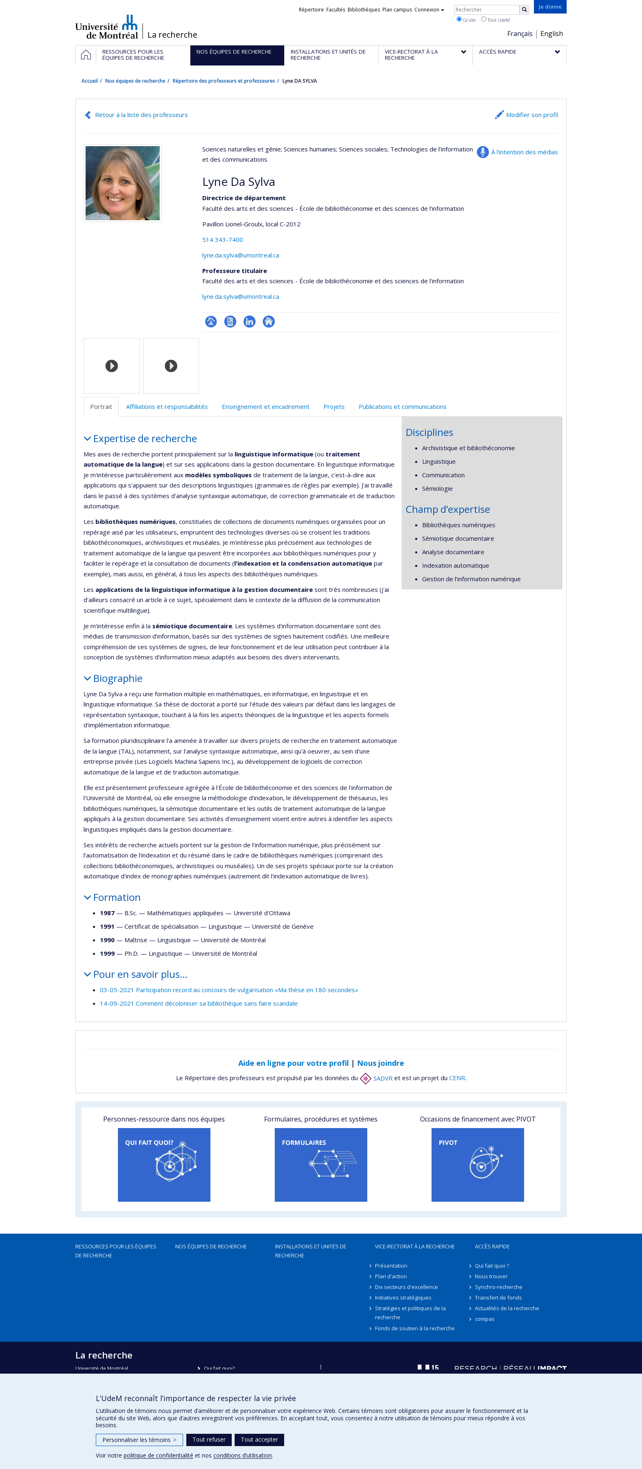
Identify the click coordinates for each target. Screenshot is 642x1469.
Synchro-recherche (498, 1287)
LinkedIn (249, 321)
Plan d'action (391, 1276)
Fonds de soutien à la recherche (415, 1328)
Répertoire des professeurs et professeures (224, 80)
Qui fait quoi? (219, 1368)
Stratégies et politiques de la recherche (410, 1312)
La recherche (172, 35)
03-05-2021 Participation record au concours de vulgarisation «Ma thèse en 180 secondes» (229, 990)
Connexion (429, 9)
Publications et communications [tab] (403, 406)
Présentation (391, 1265)
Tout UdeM (495, 19)
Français (520, 33)
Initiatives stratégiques (403, 1297)
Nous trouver (491, 1276)
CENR (457, 1078)
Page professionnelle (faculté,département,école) (211, 321)
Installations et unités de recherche (310, 1251)
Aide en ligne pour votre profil (293, 1063)
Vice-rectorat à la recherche (415, 1246)
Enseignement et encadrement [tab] (266, 406)
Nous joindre (380, 1063)
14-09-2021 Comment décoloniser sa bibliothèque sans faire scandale (199, 1003)
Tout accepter (259, 1439)
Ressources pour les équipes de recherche (115, 1251)
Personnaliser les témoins (139, 1440)
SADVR (376, 1078)
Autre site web (268, 321)
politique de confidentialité (158, 1455)
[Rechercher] (524, 10)
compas (485, 1318)
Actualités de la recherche (507, 1308)
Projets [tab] (334, 406)
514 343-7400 (222, 239)
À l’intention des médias (524, 152)
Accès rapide (492, 1246)
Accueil (89, 80)
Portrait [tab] (101, 406)
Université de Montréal (106, 26)
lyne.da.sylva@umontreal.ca (240, 255)
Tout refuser (209, 1439)
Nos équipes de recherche (135, 80)
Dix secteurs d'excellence (406, 1287)
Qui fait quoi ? (492, 1265)
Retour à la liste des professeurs (141, 115)
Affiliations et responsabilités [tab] (167, 406)
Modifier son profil (532, 115)
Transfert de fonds (498, 1297)
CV (230, 321)
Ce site (466, 19)
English (551, 33)
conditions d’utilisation (242, 1455)
